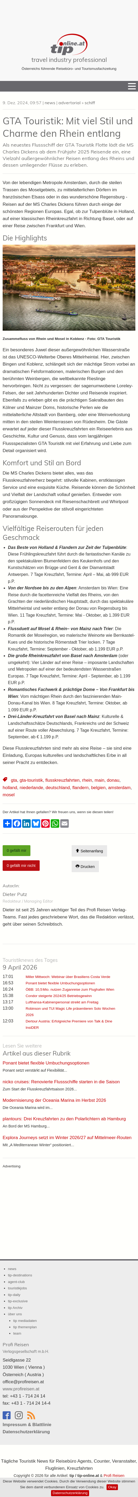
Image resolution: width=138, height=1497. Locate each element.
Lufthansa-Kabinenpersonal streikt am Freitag (62, 1002)
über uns (15, 1314)
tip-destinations (20, 1275)
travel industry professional (69, 59)
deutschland (58, 787)
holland (10, 787)
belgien (98, 787)
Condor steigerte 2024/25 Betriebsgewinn (59, 996)
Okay (112, 1487)
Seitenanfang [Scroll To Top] (89, 851)
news (50, 102)
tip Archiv (15, 1308)
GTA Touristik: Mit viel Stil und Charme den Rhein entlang (68, 127)
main (99, 780)
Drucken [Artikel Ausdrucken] (85, 866)
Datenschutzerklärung (70, 1493)
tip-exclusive (18, 1301)
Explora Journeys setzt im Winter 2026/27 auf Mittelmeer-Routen (67, 1137)
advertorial (69, 102)
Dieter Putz (15, 894)
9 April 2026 (30, 964)
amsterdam (119, 787)
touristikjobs (17, 1288)
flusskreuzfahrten (62, 780)
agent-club (16, 1282)
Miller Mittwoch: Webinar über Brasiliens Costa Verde (68, 977)
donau (113, 780)
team (17, 1333)
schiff (90, 102)
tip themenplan (25, 1327)
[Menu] (132, 86)
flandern (80, 787)
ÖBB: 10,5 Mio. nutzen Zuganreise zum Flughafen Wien (70, 989)
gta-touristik (31, 780)
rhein (87, 780)
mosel (9, 794)
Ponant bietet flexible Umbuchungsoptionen (60, 983)
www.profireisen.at (21, 1388)
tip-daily (14, 1295)
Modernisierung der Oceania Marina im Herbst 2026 (54, 1100)
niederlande (31, 787)
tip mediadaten (25, 1321)
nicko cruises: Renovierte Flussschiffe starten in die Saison (61, 1081)
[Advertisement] (69, 13)
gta (14, 780)
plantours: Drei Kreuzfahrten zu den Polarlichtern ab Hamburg (64, 1118)
